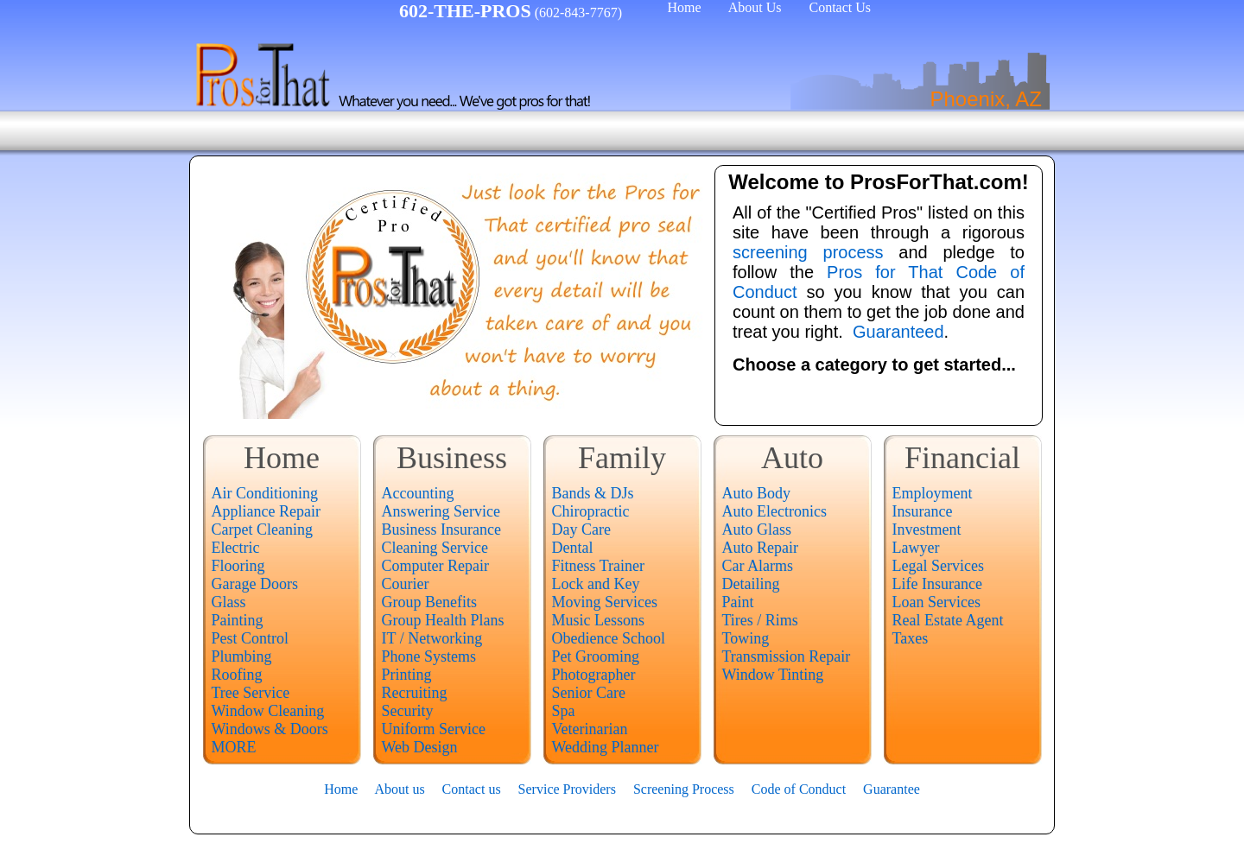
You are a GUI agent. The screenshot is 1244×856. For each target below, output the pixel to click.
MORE (234, 747)
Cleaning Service (435, 547)
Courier (405, 584)
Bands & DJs (593, 493)
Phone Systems (429, 656)
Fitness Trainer (598, 565)
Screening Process (683, 789)
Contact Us (840, 7)
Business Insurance (441, 529)
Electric (236, 547)
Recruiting (414, 692)
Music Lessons (598, 620)
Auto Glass (757, 529)
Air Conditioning (265, 493)
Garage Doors (255, 584)
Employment (932, 493)
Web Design (420, 747)
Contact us (471, 789)
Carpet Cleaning (262, 529)
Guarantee (891, 789)
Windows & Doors (270, 729)
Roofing (237, 674)
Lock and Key (596, 584)
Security (408, 711)
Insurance (922, 511)
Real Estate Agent (948, 620)
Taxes (910, 638)
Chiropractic (591, 511)
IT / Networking (432, 638)
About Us (755, 7)
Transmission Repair (786, 656)
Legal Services (938, 565)
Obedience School (608, 638)
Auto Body (756, 493)
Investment (927, 529)
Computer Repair (435, 565)
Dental (572, 547)
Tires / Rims (760, 620)
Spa (563, 711)
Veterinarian (590, 729)
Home (684, 7)
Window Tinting (773, 674)
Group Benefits (429, 602)
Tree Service (251, 692)
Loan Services (936, 602)
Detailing (751, 584)
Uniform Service (434, 729)
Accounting (418, 493)
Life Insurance (937, 584)
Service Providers (567, 789)
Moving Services (604, 602)
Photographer (594, 674)
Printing (407, 674)
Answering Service (441, 511)
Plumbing (242, 656)
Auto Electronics (774, 511)
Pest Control (250, 638)
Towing (746, 638)
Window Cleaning (268, 711)
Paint (738, 602)
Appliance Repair (266, 511)
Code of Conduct (799, 789)
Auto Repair (760, 547)
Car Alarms (758, 565)
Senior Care (588, 692)
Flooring (238, 565)
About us (399, 789)
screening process (808, 252)
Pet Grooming (596, 656)
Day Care (581, 529)
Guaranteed (898, 331)
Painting (237, 620)
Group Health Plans (443, 620)
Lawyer (916, 547)
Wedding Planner (605, 747)
